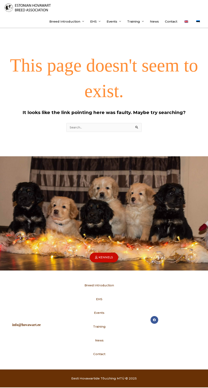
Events (112, 22)
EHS (93, 22)
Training (133, 22)
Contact (171, 22)
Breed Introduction (64, 22)
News (154, 22)
